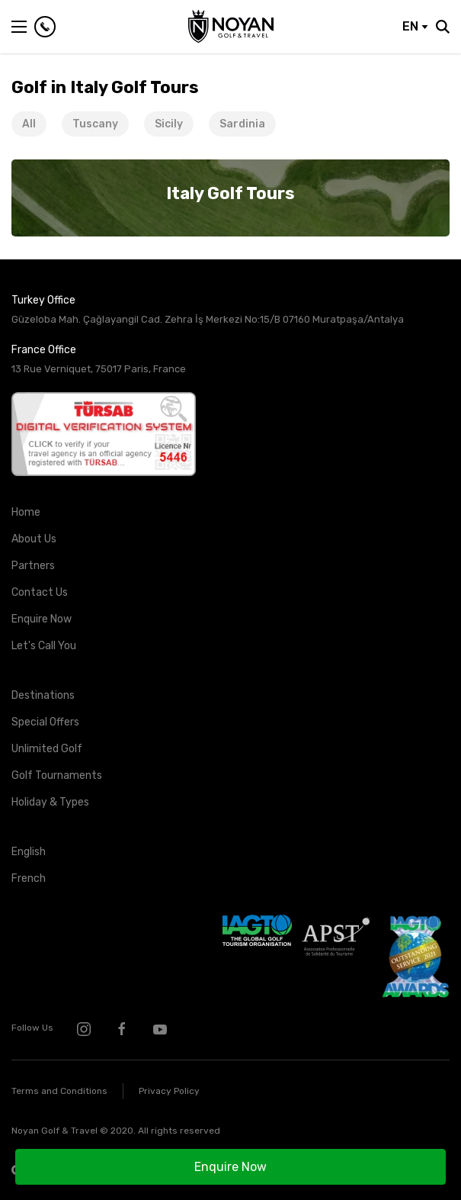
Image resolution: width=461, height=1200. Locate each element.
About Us (33, 538)
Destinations (43, 695)
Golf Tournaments (56, 775)
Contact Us (39, 592)
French (28, 878)
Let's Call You (43, 645)
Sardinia (242, 123)
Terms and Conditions (59, 1091)
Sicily (169, 123)
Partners (33, 565)
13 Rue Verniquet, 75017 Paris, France (98, 369)
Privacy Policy (169, 1091)
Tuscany (95, 123)
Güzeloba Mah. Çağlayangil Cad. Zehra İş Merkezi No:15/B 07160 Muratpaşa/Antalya (207, 319)
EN (415, 26)
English (28, 851)
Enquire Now (230, 1167)
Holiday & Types (50, 802)
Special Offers (45, 722)
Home (25, 512)
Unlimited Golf (46, 748)
